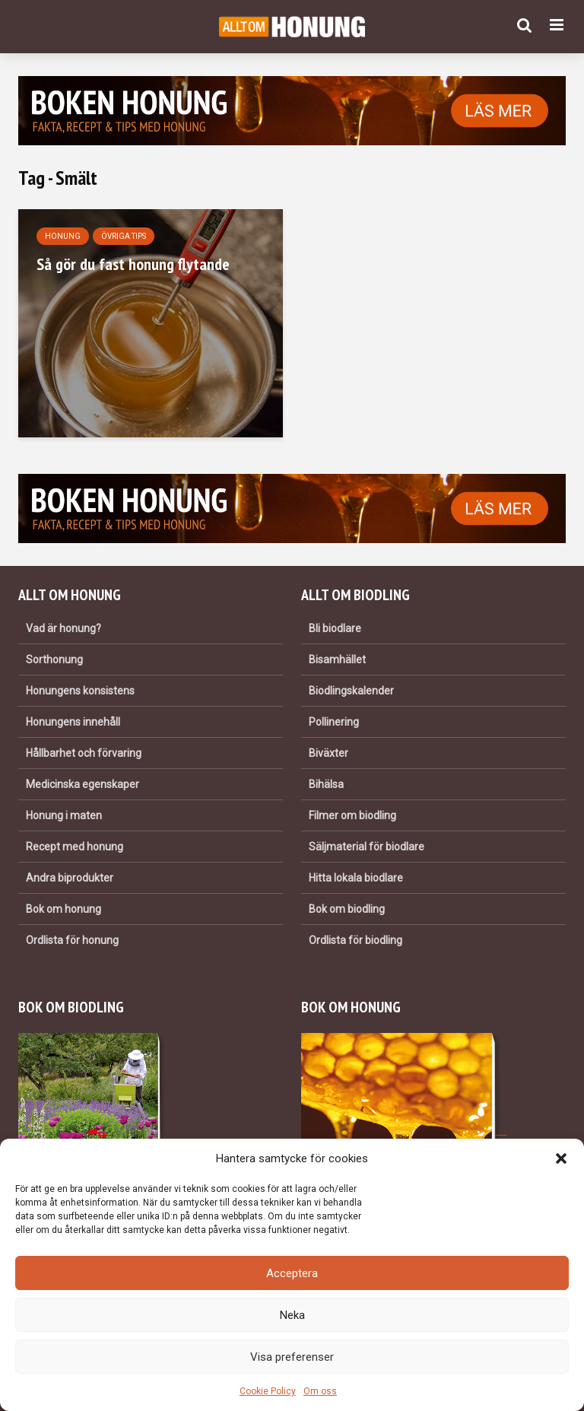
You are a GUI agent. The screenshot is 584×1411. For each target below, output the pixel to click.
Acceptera (292, 1273)
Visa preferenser (292, 1357)
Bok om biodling (347, 909)
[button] (561, 1158)
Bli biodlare (335, 628)
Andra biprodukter (69, 878)
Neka (292, 1315)
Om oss (320, 1391)
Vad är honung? (63, 628)
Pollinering (334, 722)
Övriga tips (123, 236)
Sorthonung (54, 659)
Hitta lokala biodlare (356, 878)
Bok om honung (63, 909)
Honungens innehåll (73, 722)
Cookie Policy (268, 1391)
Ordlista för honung (72, 940)
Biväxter (328, 753)
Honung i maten (64, 815)
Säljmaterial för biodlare (366, 847)
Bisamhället (337, 659)
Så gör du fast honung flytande (133, 264)
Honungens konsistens (80, 691)
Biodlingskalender (351, 691)
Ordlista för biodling (355, 940)
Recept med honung (74, 847)
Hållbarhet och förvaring (83, 753)
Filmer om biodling (352, 815)
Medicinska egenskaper (82, 784)
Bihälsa (326, 784)
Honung (63, 236)
